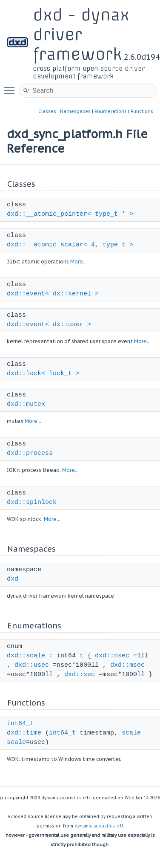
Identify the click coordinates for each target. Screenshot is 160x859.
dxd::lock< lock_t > (43, 373)
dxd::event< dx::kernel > (53, 294)
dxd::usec (31, 665)
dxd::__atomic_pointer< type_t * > (70, 214)
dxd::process (30, 453)
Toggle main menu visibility (11, 86)
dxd (12, 579)
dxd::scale (26, 655)
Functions (142, 111)
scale (131, 733)
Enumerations (110, 111)
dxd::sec (79, 674)
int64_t (20, 723)
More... (78, 261)
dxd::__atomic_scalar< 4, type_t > (70, 245)
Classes (47, 111)
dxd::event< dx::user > (49, 324)
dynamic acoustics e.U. (99, 826)
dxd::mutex (26, 404)
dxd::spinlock (32, 502)
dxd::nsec (112, 655)
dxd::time (24, 733)
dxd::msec (127, 665)
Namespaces (75, 111)
